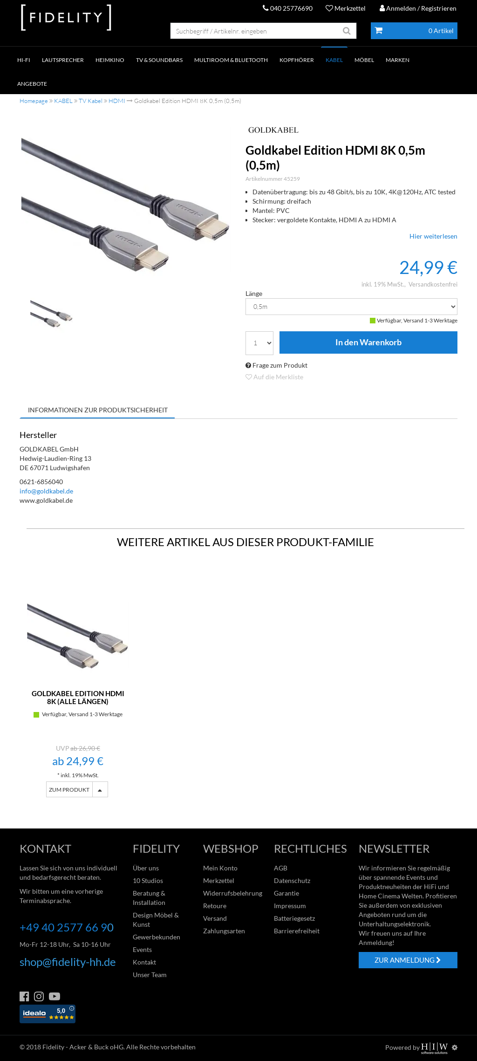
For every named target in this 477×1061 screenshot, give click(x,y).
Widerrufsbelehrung (232, 893)
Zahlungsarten (224, 931)
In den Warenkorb (368, 342)
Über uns (146, 868)
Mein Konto (220, 868)
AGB (280, 868)
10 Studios (148, 880)
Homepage (34, 100)
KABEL (334, 59)
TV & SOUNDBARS (159, 59)
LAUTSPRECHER (63, 59)
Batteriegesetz (294, 918)
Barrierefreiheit (297, 931)
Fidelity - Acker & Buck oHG (82, 1047)
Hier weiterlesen (433, 236)
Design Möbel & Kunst (156, 919)
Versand (215, 918)
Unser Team (150, 975)
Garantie (286, 893)
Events (142, 949)
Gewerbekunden (156, 937)
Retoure (214, 906)
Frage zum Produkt (276, 365)
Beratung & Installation (149, 897)
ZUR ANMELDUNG (408, 960)
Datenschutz (292, 880)
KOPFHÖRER (296, 59)
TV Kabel (90, 100)
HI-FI (23, 59)
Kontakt (144, 962)
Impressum (290, 906)
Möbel (364, 59)
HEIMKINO (109, 59)
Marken (397, 59)
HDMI (117, 100)
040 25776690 (288, 8)
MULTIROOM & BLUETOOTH (231, 59)
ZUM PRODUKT (69, 789)
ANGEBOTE (32, 83)
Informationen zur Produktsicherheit (98, 410)
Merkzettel (346, 8)
